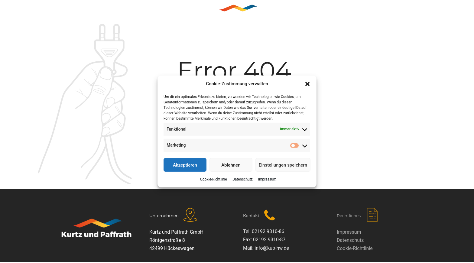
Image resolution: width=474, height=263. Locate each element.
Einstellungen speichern (283, 164)
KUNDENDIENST (299, 13)
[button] (307, 84)
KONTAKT (341, 13)
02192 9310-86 (268, 231)
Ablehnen (230, 164)
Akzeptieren (185, 164)
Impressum (267, 179)
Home (107, 13)
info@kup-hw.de (272, 248)
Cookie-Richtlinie (213, 179)
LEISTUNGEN (178, 13)
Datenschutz (242, 179)
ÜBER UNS (139, 13)
